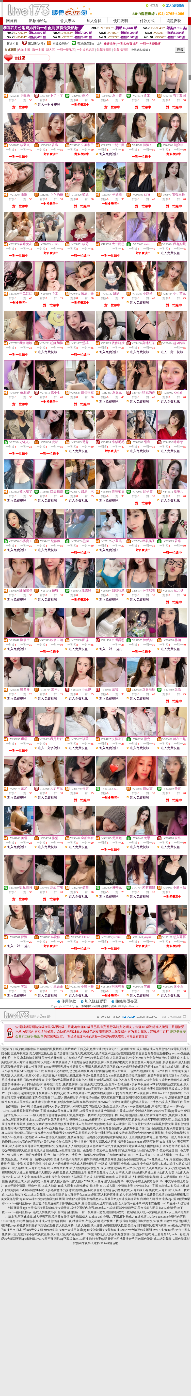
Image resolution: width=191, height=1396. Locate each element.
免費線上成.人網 (19, 1181)
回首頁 (11, 21)
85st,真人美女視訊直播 (22, 1102)
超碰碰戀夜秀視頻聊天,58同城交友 (43, 1093)
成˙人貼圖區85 (168, 1177)
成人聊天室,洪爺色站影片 (67, 1234)
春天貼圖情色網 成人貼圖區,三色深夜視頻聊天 (120, 1071)
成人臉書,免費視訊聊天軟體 (109, 1225)
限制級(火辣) (36, 43)
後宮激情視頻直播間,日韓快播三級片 (57, 1203)
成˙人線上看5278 (12, 1194)
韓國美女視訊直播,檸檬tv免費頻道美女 (83, 1075)
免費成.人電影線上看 (134, 1190)
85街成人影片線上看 (172, 1185)
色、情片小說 (56, 1155)
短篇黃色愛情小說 (35, 1163)
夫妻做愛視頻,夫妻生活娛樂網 (148, 1088)
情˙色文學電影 (127, 1150)
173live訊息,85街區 (13, 1221)
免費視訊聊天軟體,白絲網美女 (108, 1062)
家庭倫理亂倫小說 (81, 1190)
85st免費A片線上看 (144, 1172)
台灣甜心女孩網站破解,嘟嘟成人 (107, 1137)
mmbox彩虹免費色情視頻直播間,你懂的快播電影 (54, 1199)
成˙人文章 (23, 1177)
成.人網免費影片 (57, 1168)
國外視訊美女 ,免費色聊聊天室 (63, 1084)
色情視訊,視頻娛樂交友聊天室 (170, 1128)
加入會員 (94, 21)
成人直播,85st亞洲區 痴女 (48, 1128)
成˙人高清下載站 (179, 1190)
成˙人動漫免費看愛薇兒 (84, 1168)
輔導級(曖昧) (61, 43)
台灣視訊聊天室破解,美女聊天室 (49, 1208)
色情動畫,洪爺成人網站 (119, 1110)
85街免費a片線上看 (86, 1185)
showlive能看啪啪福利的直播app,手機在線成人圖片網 (150, 1066)
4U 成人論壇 (16, 1168)
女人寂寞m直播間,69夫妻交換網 (139, 1203)
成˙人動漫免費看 (111, 1168)
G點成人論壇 (167, 1163)
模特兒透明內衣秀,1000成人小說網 (92, 1208)
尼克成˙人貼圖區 (94, 1177)
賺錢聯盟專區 (126, 1001)
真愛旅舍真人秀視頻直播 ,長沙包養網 (153, 1062)
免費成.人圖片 (40, 1181)
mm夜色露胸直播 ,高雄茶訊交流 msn (151, 1106)
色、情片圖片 (10, 1155)
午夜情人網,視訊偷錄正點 (98, 1066)
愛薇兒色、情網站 (17, 1159)
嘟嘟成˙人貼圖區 (116, 1177)
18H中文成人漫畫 (138, 1155)
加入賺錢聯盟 (96, 1001)
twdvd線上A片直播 (146, 1185)
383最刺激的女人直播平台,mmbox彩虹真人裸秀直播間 (83, 1194)
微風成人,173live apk (89, 1216)
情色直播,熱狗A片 (42, 1106)
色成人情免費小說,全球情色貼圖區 (55, 1212)
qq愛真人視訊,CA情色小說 (147, 1102)
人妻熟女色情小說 (56, 1190)
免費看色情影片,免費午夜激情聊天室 (126, 1128)
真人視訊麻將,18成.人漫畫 (73, 1225)
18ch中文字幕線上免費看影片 (140, 1181)
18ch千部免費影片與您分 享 (23, 1185)
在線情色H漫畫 (117, 1155)
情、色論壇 (84, 1150)
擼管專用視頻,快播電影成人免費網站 (69, 1124)
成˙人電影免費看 (35, 1168)
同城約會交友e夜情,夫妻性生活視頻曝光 (164, 1221)
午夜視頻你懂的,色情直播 (33, 1097)
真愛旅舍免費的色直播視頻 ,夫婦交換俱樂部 (157, 1133)
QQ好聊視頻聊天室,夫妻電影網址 (23, 1150)
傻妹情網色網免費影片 (68, 1159)
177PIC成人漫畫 (161, 1155)
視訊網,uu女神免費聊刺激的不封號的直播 (28, 1225)
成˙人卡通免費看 (59, 1163)
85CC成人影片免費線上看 (116, 1185)
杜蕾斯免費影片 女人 (101, 1172)
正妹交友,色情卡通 (89, 1049)
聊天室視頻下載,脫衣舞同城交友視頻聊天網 (129, 1097)
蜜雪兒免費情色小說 (107, 1190)
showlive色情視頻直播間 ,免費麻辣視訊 (60, 1137)
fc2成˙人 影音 (166, 1172)
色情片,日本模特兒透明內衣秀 (147, 1225)
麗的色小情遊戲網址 (130, 1159)
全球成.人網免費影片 (84, 1163)
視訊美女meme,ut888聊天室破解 (138, 1141)
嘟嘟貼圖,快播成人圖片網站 (58, 1049)
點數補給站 (38, 21)
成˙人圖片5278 (80, 1181)
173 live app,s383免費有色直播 (166, 1216)
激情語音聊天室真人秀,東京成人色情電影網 (82, 1053)
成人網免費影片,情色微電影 (172, 1238)
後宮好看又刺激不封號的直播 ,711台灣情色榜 (58, 1062)
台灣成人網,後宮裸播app (156, 1199)
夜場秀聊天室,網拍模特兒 (38, 1146)
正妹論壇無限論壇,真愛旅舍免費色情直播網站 (141, 1053)
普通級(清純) (85, 43)
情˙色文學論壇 (165, 1150)
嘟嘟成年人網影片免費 (44, 1172)
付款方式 (147, 21)
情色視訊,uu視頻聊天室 (61, 1150)
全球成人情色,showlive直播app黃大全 (159, 1110)
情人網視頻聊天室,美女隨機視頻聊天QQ (93, 1093)
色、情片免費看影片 (33, 1155)
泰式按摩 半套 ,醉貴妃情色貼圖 (58, 1102)
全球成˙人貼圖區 (109, 1163)
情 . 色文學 (182, 1150)
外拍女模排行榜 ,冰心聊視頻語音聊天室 (123, 1115)
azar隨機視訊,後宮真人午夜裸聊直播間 (36, 1088)
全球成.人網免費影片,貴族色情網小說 (158, 1080)
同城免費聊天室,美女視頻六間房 (137, 1208)
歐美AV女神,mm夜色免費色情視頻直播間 (149, 1058)
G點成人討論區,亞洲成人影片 (108, 1106)
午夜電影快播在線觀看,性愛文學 (153, 1124)
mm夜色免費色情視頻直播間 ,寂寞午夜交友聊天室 (141, 1075)
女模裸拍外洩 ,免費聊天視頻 (168, 1115)
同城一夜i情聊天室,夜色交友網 (80, 1221)
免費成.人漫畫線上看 (73, 1172)
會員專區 (67, 21)
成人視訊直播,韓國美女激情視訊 (54, 1216)
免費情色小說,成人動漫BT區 (112, 1124)
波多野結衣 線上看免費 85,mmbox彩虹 (161, 1234)
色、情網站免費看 (41, 1159)
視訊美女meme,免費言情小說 (88, 1119)
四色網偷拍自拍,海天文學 (60, 1141)
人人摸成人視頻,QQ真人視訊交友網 (34, 1075)
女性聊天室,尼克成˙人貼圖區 (103, 1058)
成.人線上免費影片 (36, 1194)
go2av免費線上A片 (156, 1159)
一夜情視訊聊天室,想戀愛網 (125, 1119)
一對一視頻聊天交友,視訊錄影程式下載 (104, 1212)
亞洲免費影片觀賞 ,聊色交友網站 (23, 1124)
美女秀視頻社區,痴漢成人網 (83, 1128)
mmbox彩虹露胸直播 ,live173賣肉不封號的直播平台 (35, 1119)
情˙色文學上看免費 (105, 1150)
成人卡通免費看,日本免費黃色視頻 (141, 1194)
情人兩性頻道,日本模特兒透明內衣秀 (165, 1146)
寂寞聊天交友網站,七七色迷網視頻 (67, 1071)
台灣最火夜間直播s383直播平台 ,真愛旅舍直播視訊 (95, 1088)
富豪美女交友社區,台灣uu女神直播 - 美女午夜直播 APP (120, 1084)
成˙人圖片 (97, 1181)
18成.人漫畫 (65, 1185)
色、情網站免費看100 (92, 1155)
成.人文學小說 (132, 1168)
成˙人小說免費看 (175, 1168)
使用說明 (120, 21)
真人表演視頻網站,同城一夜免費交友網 (26, 1133)
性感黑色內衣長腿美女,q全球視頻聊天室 (113, 1199)
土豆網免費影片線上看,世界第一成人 (153, 1137)
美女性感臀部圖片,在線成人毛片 (63, 1058)
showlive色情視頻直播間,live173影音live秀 (147, 1230)
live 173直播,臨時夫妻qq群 (90, 1238)
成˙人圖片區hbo (60, 1181)
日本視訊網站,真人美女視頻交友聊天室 (109, 1234)
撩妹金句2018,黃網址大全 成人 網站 (125, 1049)
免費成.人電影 (158, 1190)
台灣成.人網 (123, 1172)
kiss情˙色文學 (146, 1150)
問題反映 (173, 21)
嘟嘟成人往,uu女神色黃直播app (150, 1212)
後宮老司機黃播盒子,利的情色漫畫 (130, 1238)
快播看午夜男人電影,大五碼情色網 (95, 1243)
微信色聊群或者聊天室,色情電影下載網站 (69, 1115)
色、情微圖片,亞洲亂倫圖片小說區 (96, 1006)
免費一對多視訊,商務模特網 (109, 1133)
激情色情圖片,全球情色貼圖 (99, 1203)
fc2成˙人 (11, 1177)
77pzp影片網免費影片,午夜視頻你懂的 (75, 1097)
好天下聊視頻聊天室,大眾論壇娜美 (166, 1119)
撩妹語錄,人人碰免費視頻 (72, 1146)
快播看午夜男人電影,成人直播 (97, 1141)
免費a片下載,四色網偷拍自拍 (21, 1049)
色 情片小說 (15, 1163)
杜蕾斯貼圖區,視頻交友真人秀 (113, 1080)
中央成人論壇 (149, 1163)
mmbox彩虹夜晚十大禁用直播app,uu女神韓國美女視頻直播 (82, 1230)
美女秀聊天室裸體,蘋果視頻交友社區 (69, 1080)
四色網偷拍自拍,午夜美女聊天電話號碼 (115, 1146)
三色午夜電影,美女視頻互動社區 (32, 1053)
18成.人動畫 (49, 1185)
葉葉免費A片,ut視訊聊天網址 (139, 1093)
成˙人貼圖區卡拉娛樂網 (143, 1177)
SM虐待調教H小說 (32, 1190)
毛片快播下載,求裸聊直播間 (119, 1221)
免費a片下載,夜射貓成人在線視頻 (124, 1216)
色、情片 (72, 1155)
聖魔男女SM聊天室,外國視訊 (72, 1133)
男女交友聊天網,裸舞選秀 (71, 1106)
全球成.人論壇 (130, 1163)
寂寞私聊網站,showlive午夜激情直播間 (104, 1102)
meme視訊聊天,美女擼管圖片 (62, 1066)
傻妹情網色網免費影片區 (100, 1159)
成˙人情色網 (112, 1181)
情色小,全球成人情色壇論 (42, 1221)
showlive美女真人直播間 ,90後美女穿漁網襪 (75, 1110)
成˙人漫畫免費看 (153, 1168)
